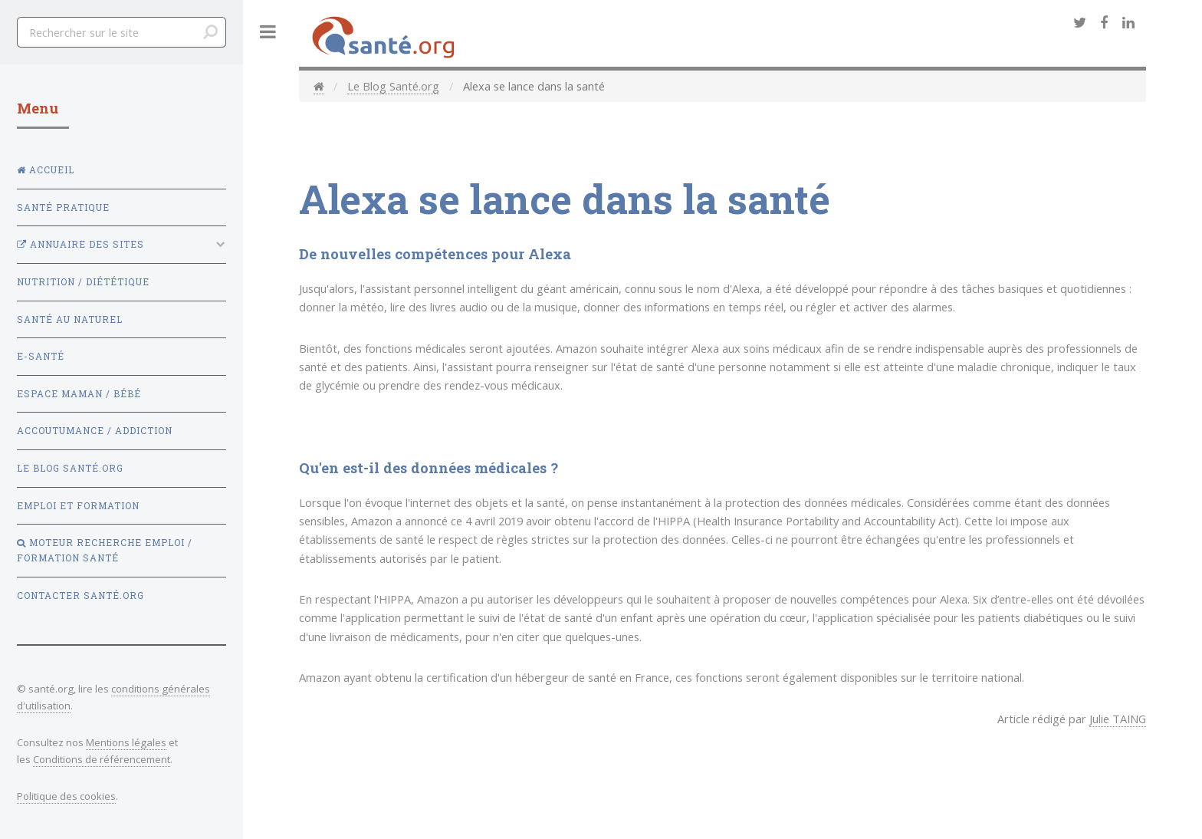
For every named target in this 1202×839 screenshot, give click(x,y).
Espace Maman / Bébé (79, 394)
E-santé (40, 356)
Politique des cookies (66, 796)
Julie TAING (1117, 718)
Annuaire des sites (80, 244)
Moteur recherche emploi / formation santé (104, 550)
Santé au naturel (70, 319)
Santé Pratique (63, 207)
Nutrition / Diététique (83, 282)
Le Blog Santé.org (393, 86)
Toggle (268, 32)
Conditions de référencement (101, 759)
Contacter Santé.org (80, 595)
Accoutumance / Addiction (94, 430)
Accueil (45, 170)
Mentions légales (126, 742)
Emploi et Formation (78, 506)
